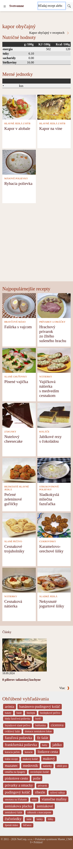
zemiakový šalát (13, 812)
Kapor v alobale (17, 128)
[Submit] (69, 5)
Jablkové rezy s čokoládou (50, 438)
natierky (47, 765)
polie (36, 778)
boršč (38, 718)
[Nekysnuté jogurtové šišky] (54, 579)
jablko (57, 745)
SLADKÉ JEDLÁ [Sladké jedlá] (48, 596)
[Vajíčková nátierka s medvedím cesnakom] (54, 360)
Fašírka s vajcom (18, 327)
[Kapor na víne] (54, 106)
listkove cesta (48, 752)
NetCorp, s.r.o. (25, 839)
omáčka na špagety (15, 771)
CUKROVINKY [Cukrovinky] (47, 541)
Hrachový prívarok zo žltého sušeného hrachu (52, 334)
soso (34, 799)
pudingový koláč (17, 792)
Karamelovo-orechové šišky (51, 548)
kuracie (29, 752)
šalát (28, 819)
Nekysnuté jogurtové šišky (51, 603)
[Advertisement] (36, 243)
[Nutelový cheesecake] (19, 415)
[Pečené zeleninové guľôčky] (19, 470)
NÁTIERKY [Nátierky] (45, 376)
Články (6, 632)
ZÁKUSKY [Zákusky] (10, 431)
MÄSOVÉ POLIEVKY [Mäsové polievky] (16, 178)
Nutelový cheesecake (13, 438)
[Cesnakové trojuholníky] (19, 525)
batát (19, 712)
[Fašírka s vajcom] (19, 305)
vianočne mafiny (54, 799)
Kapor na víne (50, 128)
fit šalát (42, 738)
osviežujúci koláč (39, 771)
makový (49, 759)
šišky (50, 819)
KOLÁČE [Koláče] (44, 431)
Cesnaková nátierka (13, 603)
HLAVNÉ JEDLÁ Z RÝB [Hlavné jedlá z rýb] (17, 123)
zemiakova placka (18, 806)
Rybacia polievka (18, 183)
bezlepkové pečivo (50, 712)
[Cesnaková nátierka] (19, 579)
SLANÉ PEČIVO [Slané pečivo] (13, 541)
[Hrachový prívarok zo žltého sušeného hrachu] (54, 305)
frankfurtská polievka (21, 745)
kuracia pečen (12, 752)
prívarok (42, 785)
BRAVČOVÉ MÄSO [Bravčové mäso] (15, 321)
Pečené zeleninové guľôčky (13, 499)
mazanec (11, 766)
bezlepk (31, 712)
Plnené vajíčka (16, 381)
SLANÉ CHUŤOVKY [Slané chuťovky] (15, 376)
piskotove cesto (16, 778)
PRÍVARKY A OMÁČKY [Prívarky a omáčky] (52, 321)
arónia (9, 706)
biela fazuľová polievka (17, 718)
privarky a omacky (19, 785)
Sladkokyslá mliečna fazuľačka (49, 499)
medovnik (30, 766)
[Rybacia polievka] (19, 161)
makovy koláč (30, 759)
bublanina (40, 725)
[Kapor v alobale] (19, 106)
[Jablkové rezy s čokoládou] (54, 415)
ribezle (40, 792)
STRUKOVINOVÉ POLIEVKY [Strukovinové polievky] (49, 488)
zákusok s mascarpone (39, 812)
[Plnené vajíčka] (19, 360)
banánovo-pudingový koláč (39, 706)
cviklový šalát (12, 731)
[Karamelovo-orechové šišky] (54, 525)
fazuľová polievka (18, 738)
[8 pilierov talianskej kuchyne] (24, 654)
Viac (64, 688)
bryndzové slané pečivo (17, 725)
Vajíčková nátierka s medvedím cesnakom (49, 388)
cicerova (57, 725)
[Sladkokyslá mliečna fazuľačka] (54, 470)
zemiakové (45, 806)
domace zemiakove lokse (38, 731)
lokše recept (11, 759)
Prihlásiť (38, 842)
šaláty (39, 819)
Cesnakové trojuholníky (14, 548)
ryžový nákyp (57, 792)
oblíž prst (62, 765)
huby (44, 745)
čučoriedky (13, 819)
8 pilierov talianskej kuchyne (21, 679)
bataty (8, 712)
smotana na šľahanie (16, 799)
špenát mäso (11, 825)
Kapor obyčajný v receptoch (49, 33)
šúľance (27, 825)
